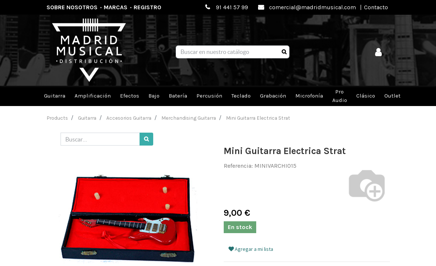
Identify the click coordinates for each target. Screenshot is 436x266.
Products (57, 118)
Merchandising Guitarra (188, 118)
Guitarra (87, 118)
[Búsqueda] (284, 52)
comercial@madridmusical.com (312, 7)
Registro (147, 7)
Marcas (115, 7)
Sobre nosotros (72, 7)
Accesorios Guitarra (128, 118)
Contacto (376, 7)
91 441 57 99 (232, 7)
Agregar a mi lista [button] (251, 249)
